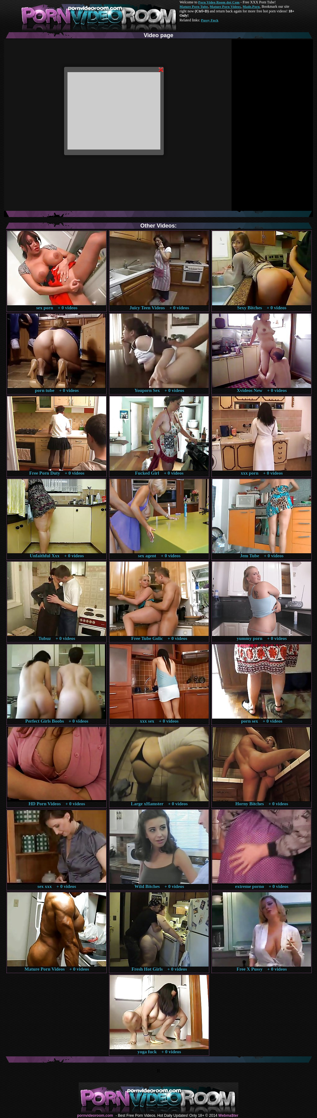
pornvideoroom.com (95, 1115)
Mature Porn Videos (225, 6)
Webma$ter (228, 1115)
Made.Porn (251, 6)
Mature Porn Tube (194, 6)
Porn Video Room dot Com (218, 2)
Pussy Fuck (209, 20)
